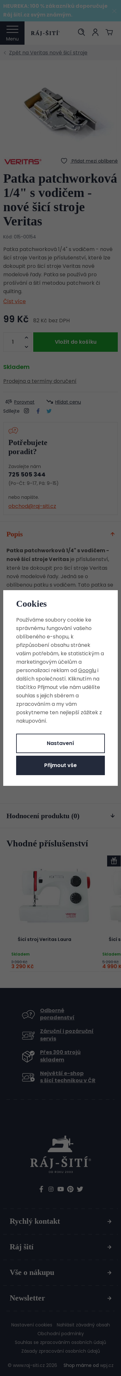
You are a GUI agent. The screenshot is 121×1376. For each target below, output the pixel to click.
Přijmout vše (60, 765)
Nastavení (60, 743)
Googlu (87, 670)
